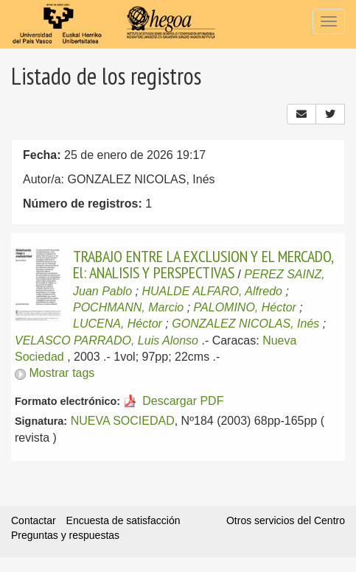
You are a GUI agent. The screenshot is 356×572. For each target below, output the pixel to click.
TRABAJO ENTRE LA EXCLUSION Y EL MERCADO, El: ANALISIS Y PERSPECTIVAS (203, 264)
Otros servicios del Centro (285, 520)
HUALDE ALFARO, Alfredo (212, 291)
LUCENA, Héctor (117, 323)
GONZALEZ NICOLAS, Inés (245, 323)
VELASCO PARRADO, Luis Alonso (106, 340)
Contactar (33, 520)
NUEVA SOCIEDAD (123, 420)
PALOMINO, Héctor (245, 307)
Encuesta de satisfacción (123, 520)
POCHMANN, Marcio (128, 307)
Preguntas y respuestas (65, 535)
